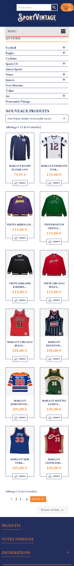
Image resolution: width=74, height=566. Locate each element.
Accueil (13, 38)
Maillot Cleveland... (54, 461)
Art (8, 96)
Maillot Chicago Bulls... (20, 343)
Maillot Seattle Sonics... (54, 402)
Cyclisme (11, 58)
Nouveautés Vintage (18, 101)
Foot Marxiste (14, 85)
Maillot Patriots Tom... (54, 167)
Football (11, 48)
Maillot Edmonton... (20, 402)
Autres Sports (14, 69)
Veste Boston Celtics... (54, 226)
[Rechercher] (34, 7)
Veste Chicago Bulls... (54, 285)
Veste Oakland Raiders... (20, 285)
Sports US (12, 64)
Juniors (10, 80)
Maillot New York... (19, 461)
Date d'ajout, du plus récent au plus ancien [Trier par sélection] (37, 118)
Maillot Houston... (54, 343)
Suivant (38, 499)
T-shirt (10, 91)
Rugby (10, 53)
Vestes (9, 74)
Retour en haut (52, 510)
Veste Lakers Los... (20, 224)
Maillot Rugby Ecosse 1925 (20, 167)
